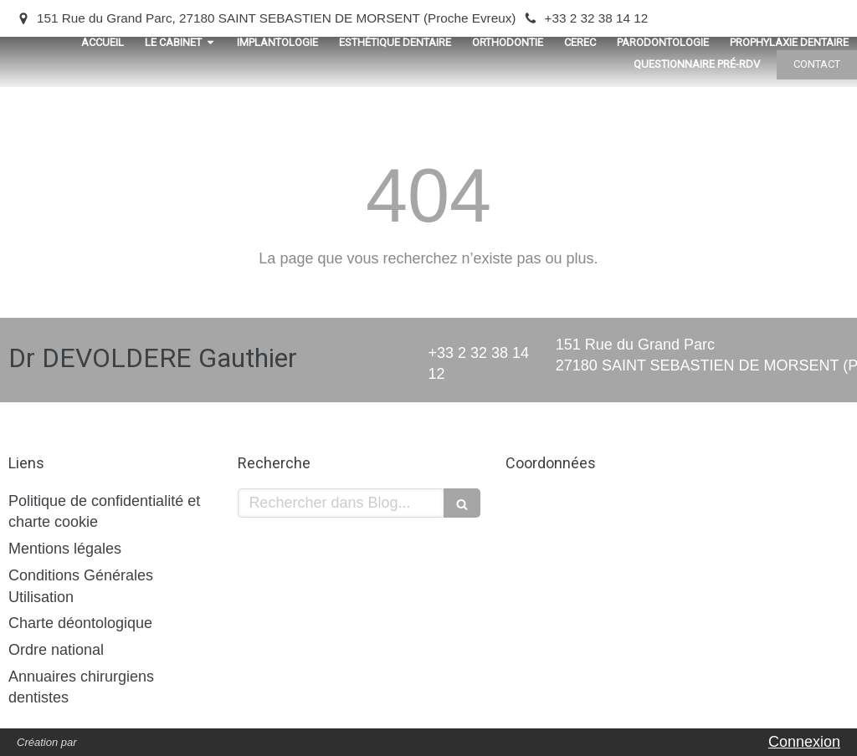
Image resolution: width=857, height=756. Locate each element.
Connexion (804, 741)
